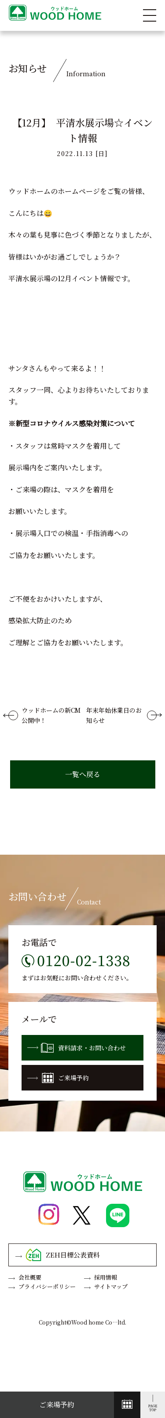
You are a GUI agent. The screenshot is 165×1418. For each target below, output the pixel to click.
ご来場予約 (58, 1077)
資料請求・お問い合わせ (76, 1048)
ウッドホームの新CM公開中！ (51, 715)
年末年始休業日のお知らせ (114, 715)
